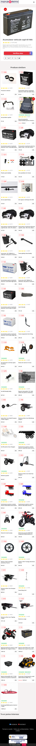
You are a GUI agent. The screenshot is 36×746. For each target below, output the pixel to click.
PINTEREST (22, 724)
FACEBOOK (13, 724)
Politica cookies (16, 744)
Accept (24, 744)
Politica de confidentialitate (21, 729)
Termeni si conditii (7, 729)
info (16, 94)
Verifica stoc (22, 53)
